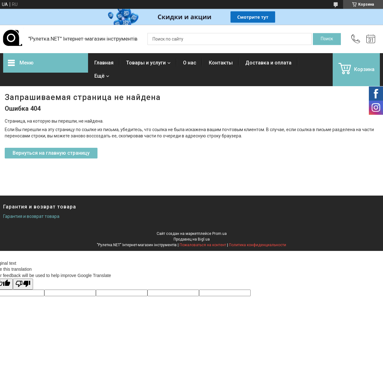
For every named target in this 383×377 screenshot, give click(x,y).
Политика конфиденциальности (257, 245)
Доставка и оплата (268, 63)
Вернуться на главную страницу (51, 153)
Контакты (221, 63)
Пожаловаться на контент (203, 245)
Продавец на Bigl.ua (192, 239)
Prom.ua (219, 233)
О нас (189, 63)
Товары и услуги (146, 63)
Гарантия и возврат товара (31, 216)
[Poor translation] (23, 284)
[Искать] (327, 39)
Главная (104, 63)
